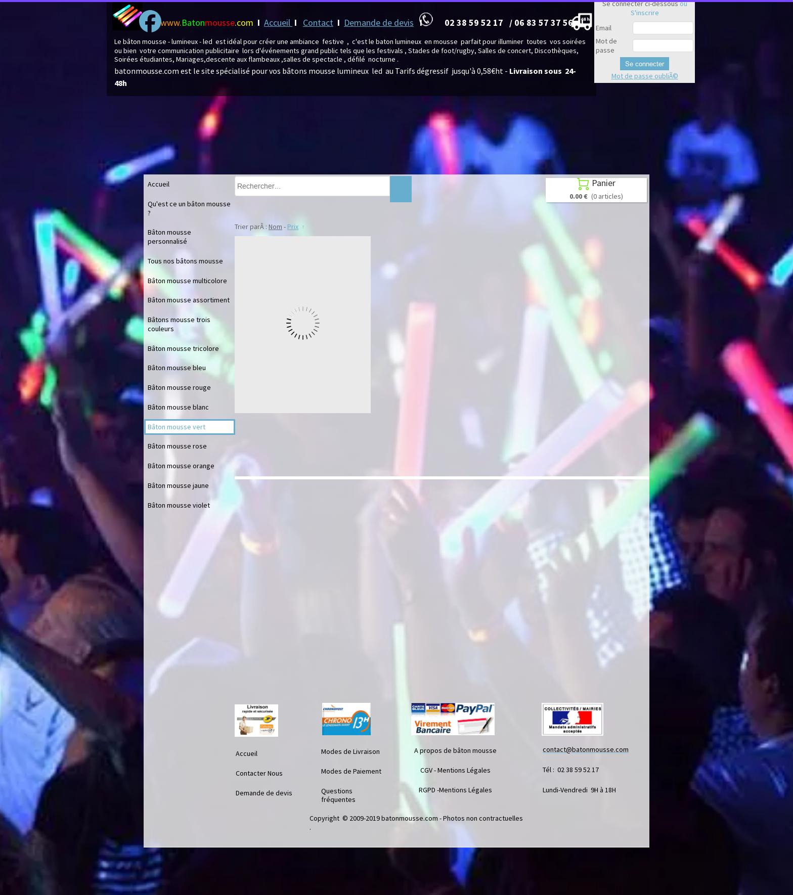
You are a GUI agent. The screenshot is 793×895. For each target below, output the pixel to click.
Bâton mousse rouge (179, 387)
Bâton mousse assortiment (189, 299)
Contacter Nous (259, 773)
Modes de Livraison (350, 751)
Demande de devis (379, 22)
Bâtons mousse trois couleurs (179, 324)
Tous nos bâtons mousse (185, 260)
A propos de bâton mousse (455, 750)
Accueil (278, 22)
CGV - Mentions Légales (455, 770)
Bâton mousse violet (179, 505)
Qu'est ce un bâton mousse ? (189, 208)
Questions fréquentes (338, 795)
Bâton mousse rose (177, 446)
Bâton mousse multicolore (187, 280)
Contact (318, 22)
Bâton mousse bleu (177, 367)
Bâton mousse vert (176, 426)
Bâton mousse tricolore (183, 348)
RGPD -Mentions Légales (455, 789)
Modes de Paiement (351, 771)
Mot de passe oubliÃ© (644, 75)
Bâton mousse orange (181, 465)
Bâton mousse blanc (178, 407)
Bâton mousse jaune (178, 485)
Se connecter (644, 64)
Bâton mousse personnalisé (169, 237)
